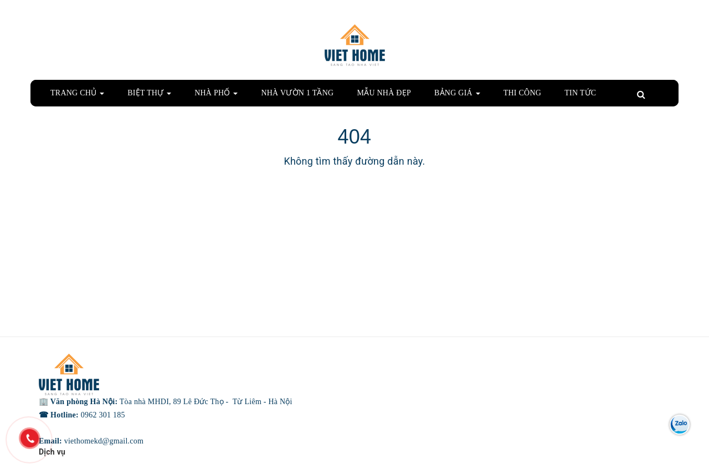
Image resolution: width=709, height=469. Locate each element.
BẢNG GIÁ (457, 93)
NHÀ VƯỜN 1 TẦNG (297, 93)
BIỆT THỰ (149, 93)
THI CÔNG (523, 93)
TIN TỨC (580, 93)
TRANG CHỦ (77, 93)
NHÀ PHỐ (216, 93)
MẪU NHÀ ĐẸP (384, 93)
